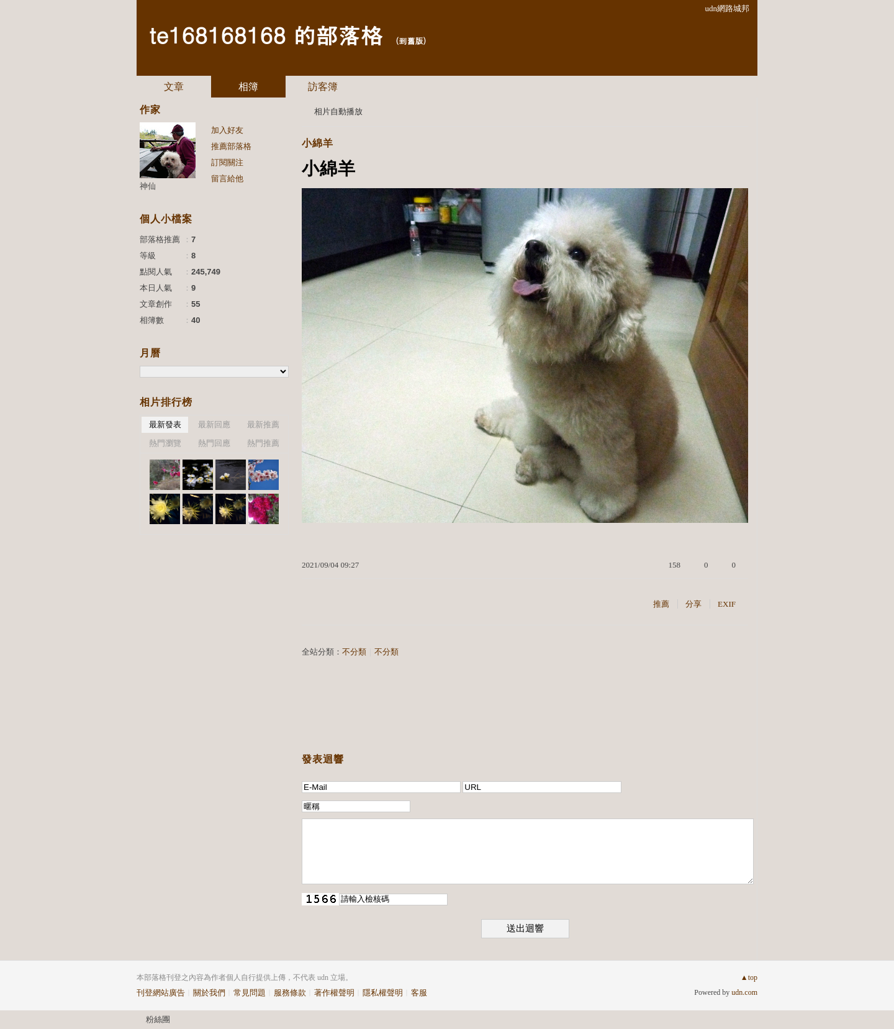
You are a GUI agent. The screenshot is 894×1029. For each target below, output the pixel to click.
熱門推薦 (263, 443)
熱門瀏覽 (165, 443)
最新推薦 (263, 424)
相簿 (248, 86)
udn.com (744, 992)
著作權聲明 (334, 992)
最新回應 (214, 424)
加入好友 (227, 130)
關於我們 (209, 992)
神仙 (148, 186)
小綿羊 (317, 143)
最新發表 (165, 424)
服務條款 (290, 992)
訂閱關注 (227, 162)
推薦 (661, 604)
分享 (693, 604)
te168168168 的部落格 (265, 34)
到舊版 (411, 41)
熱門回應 (214, 443)
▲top (749, 977)
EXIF (727, 604)
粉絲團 (158, 1019)
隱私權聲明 (383, 992)
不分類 (354, 651)
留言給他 (227, 178)
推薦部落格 (231, 146)
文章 (174, 86)
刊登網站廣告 (161, 992)
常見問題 (249, 992)
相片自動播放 (338, 111)
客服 (419, 992)
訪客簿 (323, 86)
